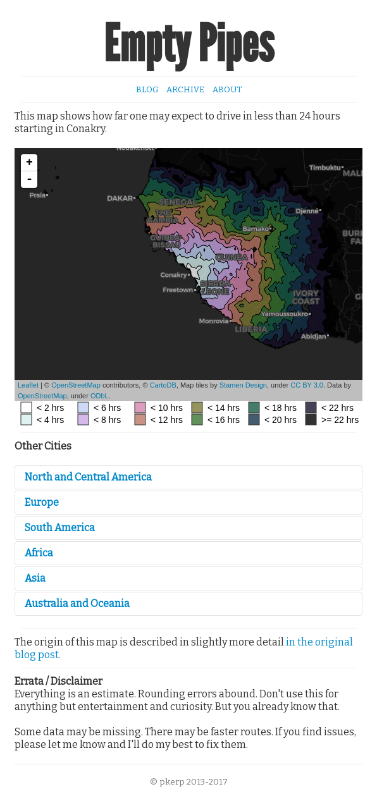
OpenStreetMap (76, 385)
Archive (185, 89)
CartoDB (163, 385)
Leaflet (28, 385)
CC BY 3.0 (306, 385)
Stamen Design (243, 385)
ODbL (99, 396)
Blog (147, 89)
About (227, 89)
